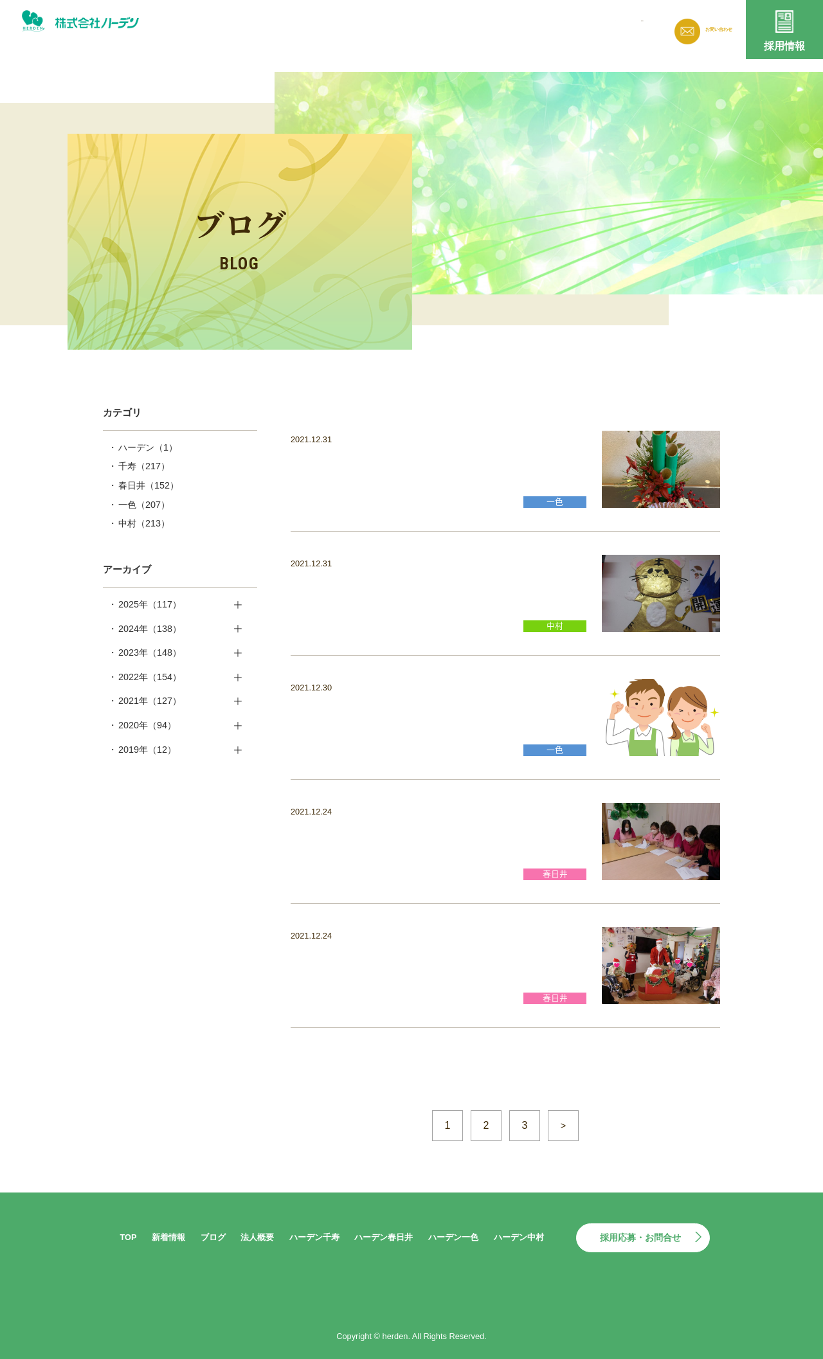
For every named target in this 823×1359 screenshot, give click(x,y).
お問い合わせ (707, 29)
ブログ (489, 27)
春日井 (148, 485)
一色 (144, 505)
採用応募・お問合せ (640, 1237)
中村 (144, 523)
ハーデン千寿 (314, 1237)
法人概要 (544, 27)
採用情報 (784, 45)
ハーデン (147, 447)
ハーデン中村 (519, 1237)
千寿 (144, 466)
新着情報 (434, 27)
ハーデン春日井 (383, 1237)
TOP (128, 1237)
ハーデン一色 (453, 1237)
